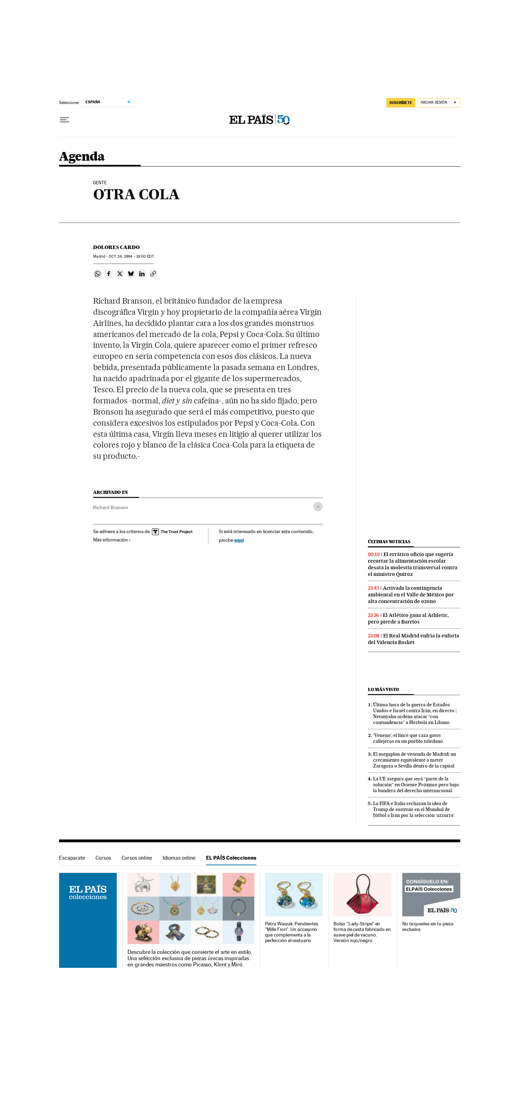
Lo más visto (383, 689)
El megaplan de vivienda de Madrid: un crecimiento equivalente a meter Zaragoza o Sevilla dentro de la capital (414, 760)
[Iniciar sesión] (439, 102)
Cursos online (137, 858)
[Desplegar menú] (64, 120)
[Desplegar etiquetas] (318, 506)
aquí (239, 540)
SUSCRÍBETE (400, 102)
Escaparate (72, 858)
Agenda (82, 157)
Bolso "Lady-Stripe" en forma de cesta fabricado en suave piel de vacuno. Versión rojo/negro (362, 932)
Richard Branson (110, 507)
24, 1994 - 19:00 (131, 256)
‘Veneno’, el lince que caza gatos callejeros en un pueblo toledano (408, 738)
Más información (112, 540)
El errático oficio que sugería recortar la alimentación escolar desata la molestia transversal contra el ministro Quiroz (413, 564)
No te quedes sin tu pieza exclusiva (427, 926)
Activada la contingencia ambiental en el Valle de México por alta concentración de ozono (411, 594)
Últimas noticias (389, 541)
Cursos (103, 858)
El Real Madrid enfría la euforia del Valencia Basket (413, 639)
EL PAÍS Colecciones (231, 858)
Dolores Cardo (116, 247)
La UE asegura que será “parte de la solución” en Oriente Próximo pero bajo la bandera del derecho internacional (416, 784)
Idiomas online (179, 858)
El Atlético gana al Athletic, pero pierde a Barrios (408, 618)
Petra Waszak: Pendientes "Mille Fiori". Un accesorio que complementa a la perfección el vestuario (291, 932)
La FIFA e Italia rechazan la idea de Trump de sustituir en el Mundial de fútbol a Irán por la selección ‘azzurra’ (413, 809)
